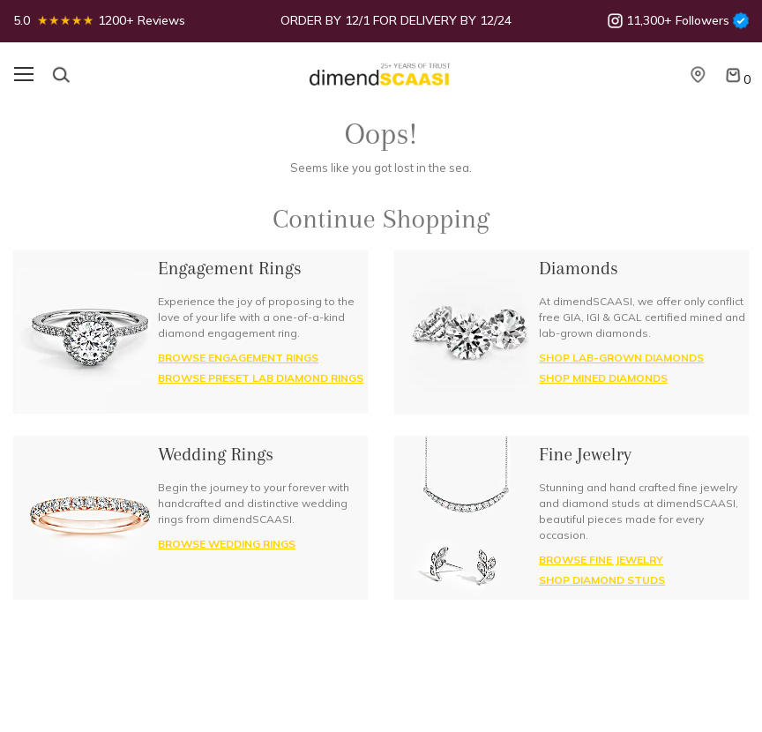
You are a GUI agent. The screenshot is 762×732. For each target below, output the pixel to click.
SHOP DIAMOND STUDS (602, 579)
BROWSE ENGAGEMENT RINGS (238, 357)
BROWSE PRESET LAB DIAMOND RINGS (260, 378)
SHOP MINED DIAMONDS (603, 378)
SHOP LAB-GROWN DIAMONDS (621, 357)
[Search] (61, 75)
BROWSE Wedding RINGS (226, 543)
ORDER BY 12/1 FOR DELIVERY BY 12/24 (396, 20)
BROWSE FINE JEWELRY (601, 559)
